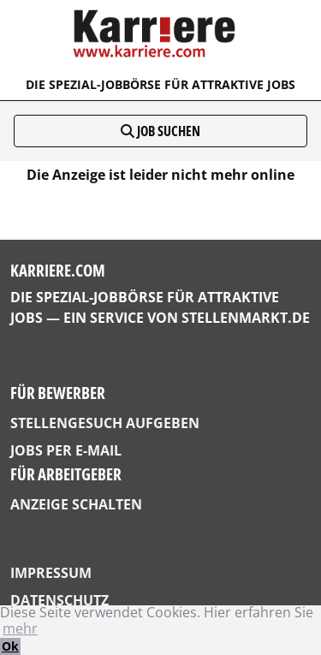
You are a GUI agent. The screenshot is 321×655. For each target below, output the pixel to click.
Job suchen (160, 131)
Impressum (51, 572)
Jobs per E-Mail (66, 450)
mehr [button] (20, 628)
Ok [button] (10, 646)
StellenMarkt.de (245, 317)
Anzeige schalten (76, 504)
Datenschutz (59, 600)
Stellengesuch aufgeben (104, 423)
